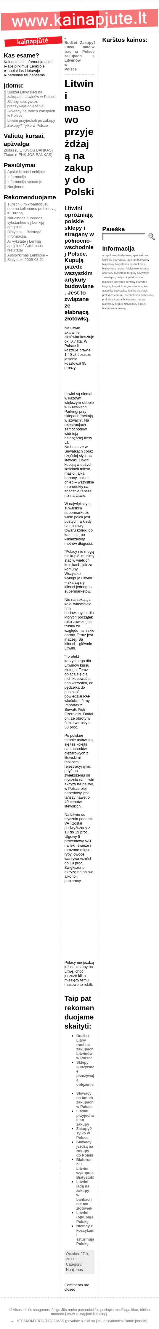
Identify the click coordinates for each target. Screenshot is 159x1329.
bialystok (107, 264)
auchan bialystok (137, 259)
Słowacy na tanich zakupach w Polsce (85, 1100)
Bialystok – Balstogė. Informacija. (25, 234)
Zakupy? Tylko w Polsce (27, 125)
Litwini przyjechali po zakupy (31, 120)
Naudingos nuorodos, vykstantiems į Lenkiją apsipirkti (25, 222)
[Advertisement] (57, 923)
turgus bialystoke (125, 303)
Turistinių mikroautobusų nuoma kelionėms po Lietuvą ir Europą (31, 208)
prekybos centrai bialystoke (119, 299)
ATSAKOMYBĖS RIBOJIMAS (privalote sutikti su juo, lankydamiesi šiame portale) (82, 1321)
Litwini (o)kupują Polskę (85, 1217)
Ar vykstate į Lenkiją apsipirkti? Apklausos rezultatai (25, 245)
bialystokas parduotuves (130, 264)
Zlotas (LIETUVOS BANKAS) (28, 150)
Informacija (16, 177)
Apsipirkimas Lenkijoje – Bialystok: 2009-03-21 (27, 257)
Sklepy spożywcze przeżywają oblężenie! (26, 103)
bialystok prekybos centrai (118, 281)
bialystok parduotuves (130, 277)
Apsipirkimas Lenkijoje (26, 172)
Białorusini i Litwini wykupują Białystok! (85, 1168)
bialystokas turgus (113, 268)
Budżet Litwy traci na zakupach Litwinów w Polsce (31, 94)
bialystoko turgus (124, 273)
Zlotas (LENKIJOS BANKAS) (28, 154)
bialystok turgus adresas (127, 286)
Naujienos (15, 187)
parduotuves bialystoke (139, 295)
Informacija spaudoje (24, 182)
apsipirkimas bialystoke (116, 255)
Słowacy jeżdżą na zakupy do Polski (84, 1148)
